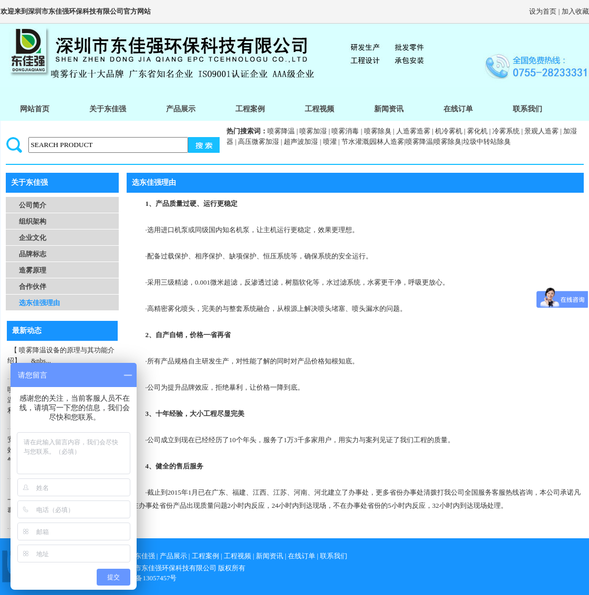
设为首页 (542, 11)
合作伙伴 (32, 286)
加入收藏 (575, 11)
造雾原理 (32, 270)
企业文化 (32, 238)
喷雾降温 (281, 131)
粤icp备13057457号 (149, 578)
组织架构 (32, 221)
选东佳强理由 (39, 303)
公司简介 (32, 205)
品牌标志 (32, 254)
